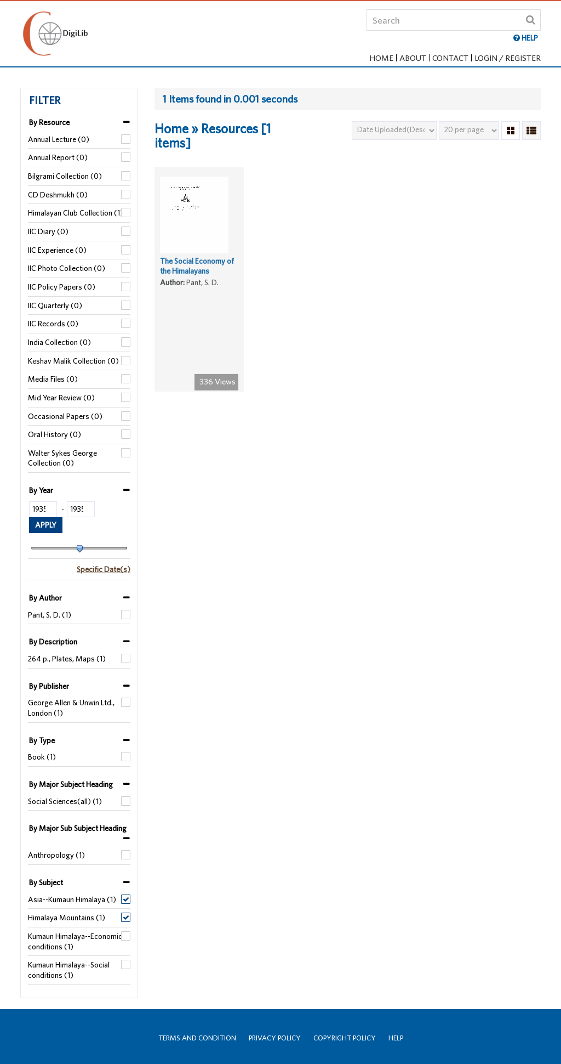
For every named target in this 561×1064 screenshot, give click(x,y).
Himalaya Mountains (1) (66, 917)
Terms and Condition (197, 1038)
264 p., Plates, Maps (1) (67, 658)
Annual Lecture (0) (58, 139)
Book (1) (42, 756)
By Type (42, 740)
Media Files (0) (53, 379)
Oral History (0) (54, 434)
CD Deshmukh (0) (58, 194)
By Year (41, 490)
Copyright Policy (344, 1038)
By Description (53, 641)
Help (395, 1038)
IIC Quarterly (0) (55, 305)
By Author (45, 597)
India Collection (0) (59, 342)
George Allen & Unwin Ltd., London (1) (71, 707)
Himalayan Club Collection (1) (75, 212)
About (412, 57)
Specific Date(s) (103, 569)
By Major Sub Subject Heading (78, 828)
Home (381, 57)
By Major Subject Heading (71, 784)
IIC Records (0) (53, 323)
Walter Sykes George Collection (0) (62, 458)
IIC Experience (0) (57, 250)
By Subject (46, 882)
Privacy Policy (275, 1038)
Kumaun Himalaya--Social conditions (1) (69, 970)
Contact (450, 57)
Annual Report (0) (58, 157)
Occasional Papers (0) (65, 416)
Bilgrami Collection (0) (65, 176)
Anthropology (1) (56, 855)
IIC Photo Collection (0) (66, 268)
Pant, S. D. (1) (49, 614)
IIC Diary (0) (48, 231)
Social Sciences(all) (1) (65, 801)
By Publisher (49, 686)
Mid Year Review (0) (61, 397)
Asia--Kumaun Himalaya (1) (72, 899)
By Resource (49, 122)
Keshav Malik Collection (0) (73, 360)
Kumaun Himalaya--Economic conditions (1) (75, 941)
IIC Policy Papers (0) (61, 286)
